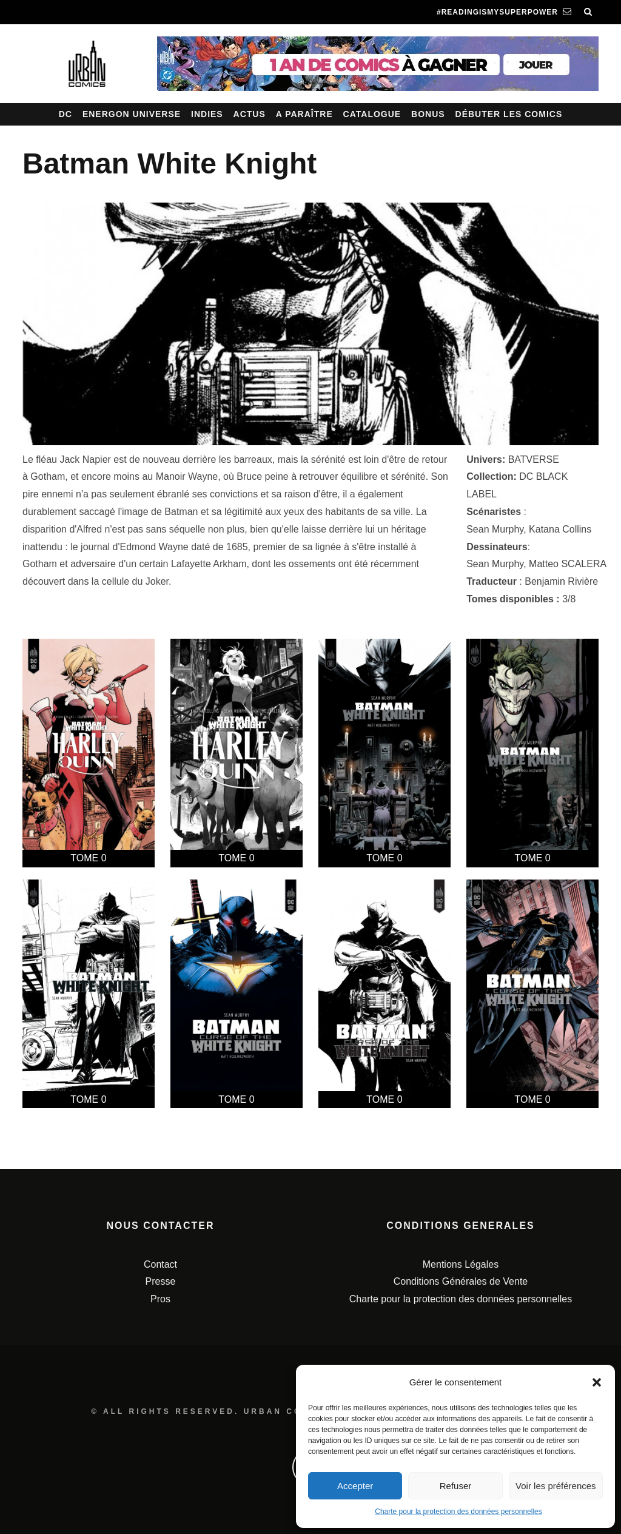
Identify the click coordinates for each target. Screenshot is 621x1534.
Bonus (428, 114)
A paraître (304, 114)
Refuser (456, 1486)
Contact (160, 1264)
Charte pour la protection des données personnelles (458, 1511)
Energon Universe (131, 114)
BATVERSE (533, 459)
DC (65, 114)
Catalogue (372, 114)
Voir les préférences (555, 1486)
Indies (207, 114)
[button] (597, 1382)
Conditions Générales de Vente (461, 1281)
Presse (161, 1281)
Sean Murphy (494, 529)
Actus (249, 114)
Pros (160, 1299)
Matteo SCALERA (567, 564)
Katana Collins (560, 529)
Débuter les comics (509, 114)
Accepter (355, 1486)
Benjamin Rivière (561, 581)
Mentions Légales (460, 1264)
